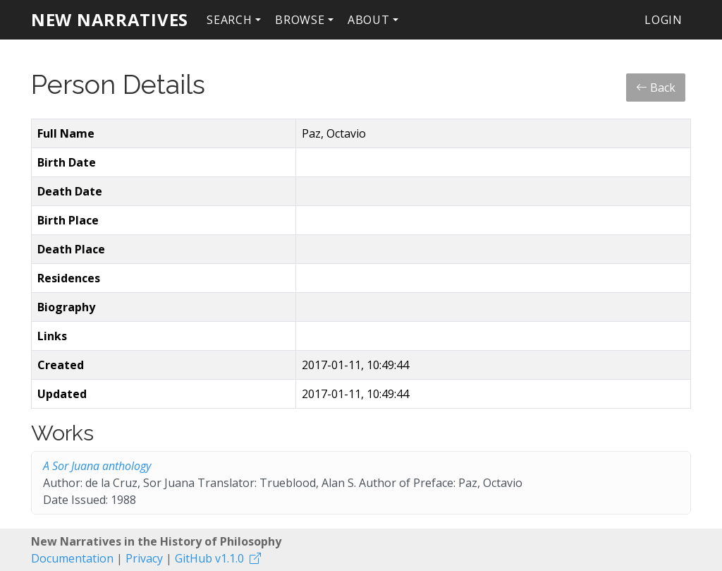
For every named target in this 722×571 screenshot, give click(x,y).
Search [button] (229, 20)
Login (663, 20)
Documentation (72, 558)
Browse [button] (300, 20)
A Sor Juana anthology (97, 466)
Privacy (144, 558)
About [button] (369, 20)
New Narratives (109, 19)
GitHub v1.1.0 (209, 558)
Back (655, 87)
